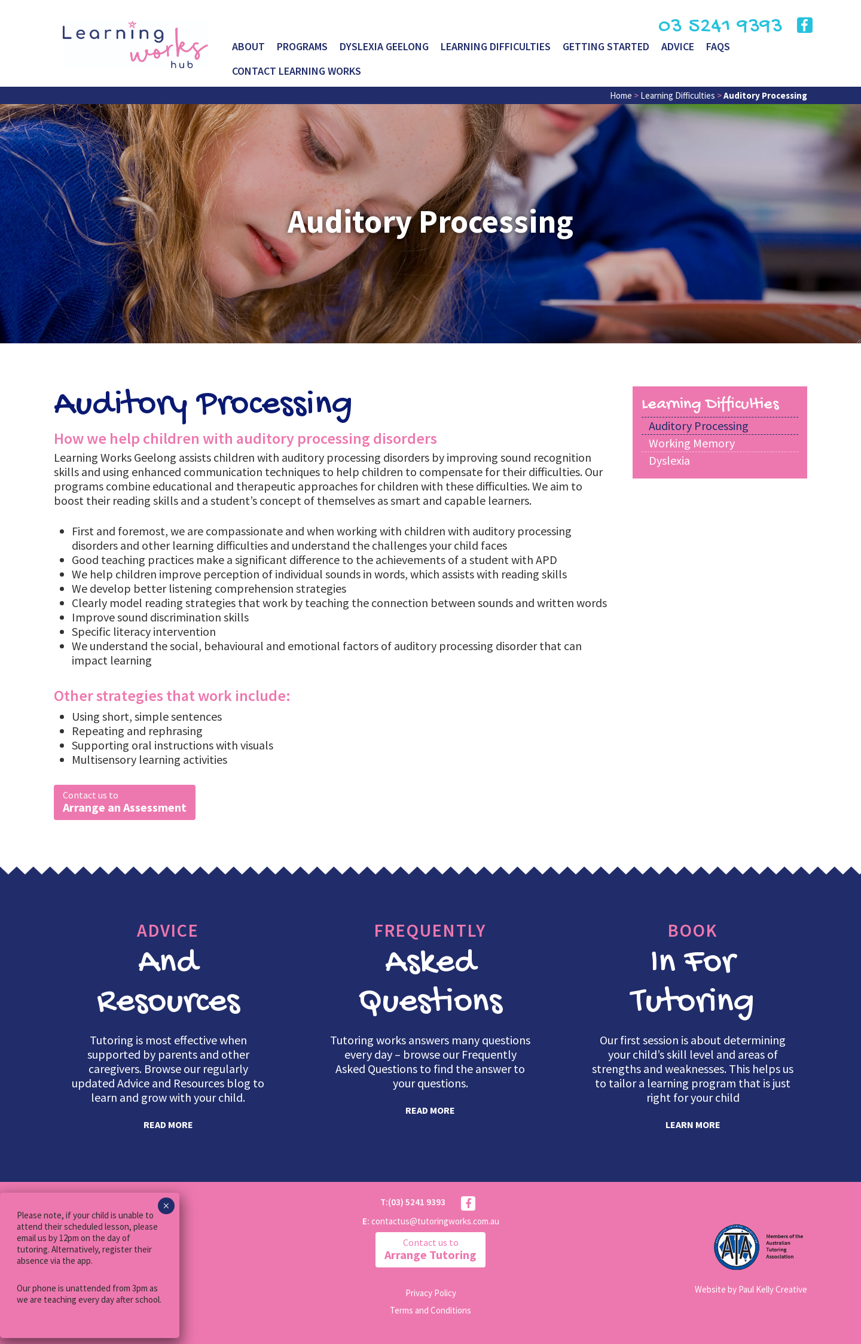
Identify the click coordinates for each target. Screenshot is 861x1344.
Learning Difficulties (496, 46)
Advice (677, 46)
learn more (692, 1124)
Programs (302, 46)
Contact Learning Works (296, 71)
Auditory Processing (699, 425)
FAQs (718, 46)
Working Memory (692, 442)
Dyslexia (669, 460)
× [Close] (166, 1205)
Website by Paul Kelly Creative (751, 1289)
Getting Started (606, 46)
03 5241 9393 (720, 26)
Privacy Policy (430, 1293)
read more (168, 1124)
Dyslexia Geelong (384, 46)
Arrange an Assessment (125, 802)
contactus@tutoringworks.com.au (435, 1221)
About (248, 46)
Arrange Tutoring (430, 1249)
